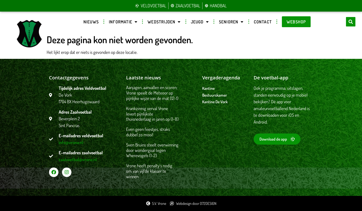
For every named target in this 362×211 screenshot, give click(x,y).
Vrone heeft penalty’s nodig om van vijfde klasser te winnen (149, 171)
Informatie (123, 21)
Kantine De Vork (215, 101)
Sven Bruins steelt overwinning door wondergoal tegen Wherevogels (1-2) (152, 150)
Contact (263, 21)
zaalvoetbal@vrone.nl (78, 159)
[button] (350, 21)
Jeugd (200, 21)
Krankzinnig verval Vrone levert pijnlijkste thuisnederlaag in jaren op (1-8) (152, 113)
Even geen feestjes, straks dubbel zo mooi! (148, 132)
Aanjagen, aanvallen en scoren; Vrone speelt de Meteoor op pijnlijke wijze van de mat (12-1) (152, 92)
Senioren (231, 21)
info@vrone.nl (71, 142)
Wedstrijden (164, 21)
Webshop (296, 21)
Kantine (208, 88)
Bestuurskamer (214, 95)
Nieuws (91, 21)
